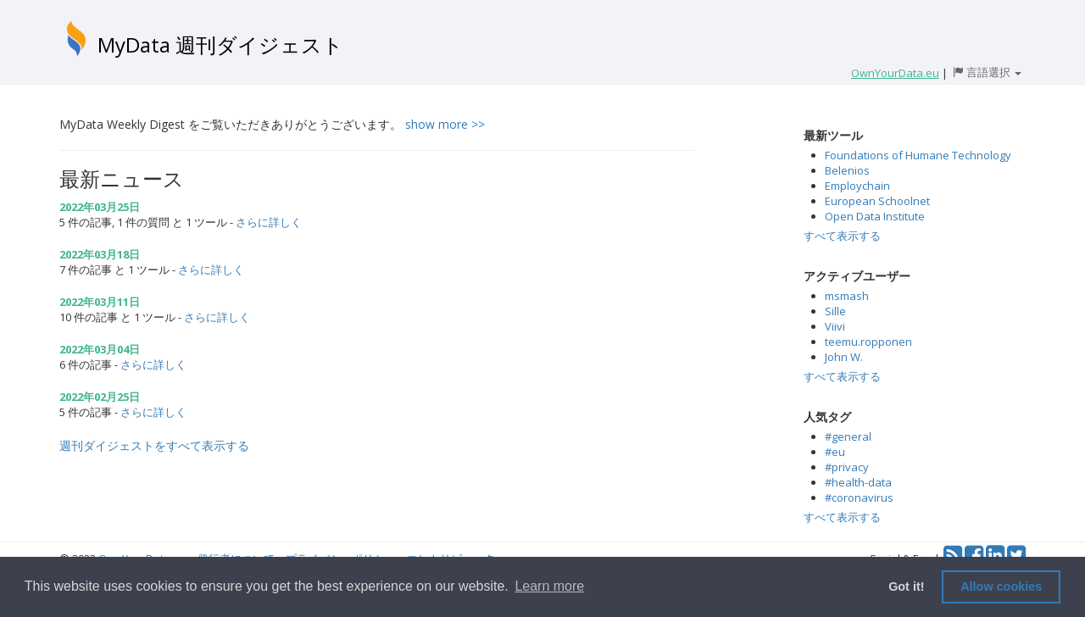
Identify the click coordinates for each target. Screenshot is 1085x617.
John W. (844, 356)
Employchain (857, 185)
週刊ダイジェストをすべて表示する (154, 445)
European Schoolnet (877, 200)
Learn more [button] (549, 586)
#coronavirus (859, 497)
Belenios (847, 170)
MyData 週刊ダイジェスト (220, 44)
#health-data (858, 482)
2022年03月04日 (99, 349)
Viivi (835, 326)
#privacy (847, 467)
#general (848, 436)
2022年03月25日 (99, 206)
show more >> (445, 124)
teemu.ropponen (868, 341)
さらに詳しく (269, 222)
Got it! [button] (906, 586)
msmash (847, 295)
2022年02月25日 (99, 396)
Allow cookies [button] (1001, 586)
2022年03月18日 (99, 254)
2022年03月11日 (99, 301)
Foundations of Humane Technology (918, 155)
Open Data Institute (875, 216)
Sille (835, 311)
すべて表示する (842, 235)
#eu (835, 451)
